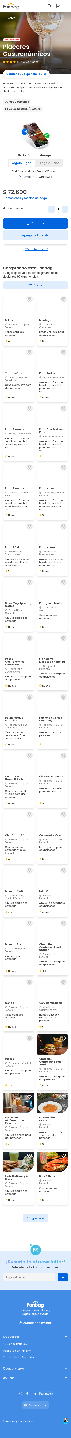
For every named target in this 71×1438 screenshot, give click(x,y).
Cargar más (35, 1218)
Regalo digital (22, 163)
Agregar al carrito (35, 235)
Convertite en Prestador (19, 1357)
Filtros (35, 285)
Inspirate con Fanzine (17, 1351)
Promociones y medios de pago (25, 198)
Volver (9, 17)
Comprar (35, 223)
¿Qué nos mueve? (15, 1344)
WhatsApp (42, 177)
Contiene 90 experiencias (26, 74)
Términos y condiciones (18, 1421)
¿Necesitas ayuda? (36, 1322)
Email (25, 177)
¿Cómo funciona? (35, 249)
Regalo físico (49, 163)
